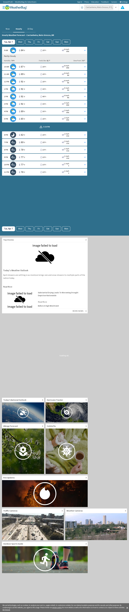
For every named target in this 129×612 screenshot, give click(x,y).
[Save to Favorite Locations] (82, 7)
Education (95, 2)
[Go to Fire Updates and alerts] (45, 491)
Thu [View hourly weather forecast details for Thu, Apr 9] (29, 42)
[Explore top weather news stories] (45, 240)
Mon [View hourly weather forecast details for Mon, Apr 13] (66, 42)
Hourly (19, 29)
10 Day (30, 29)
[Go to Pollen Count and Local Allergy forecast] (23, 449)
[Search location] (98, 7)
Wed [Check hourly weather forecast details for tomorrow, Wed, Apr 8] (20, 42)
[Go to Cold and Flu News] (67, 449)
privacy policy (57, 607)
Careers (114, 2)
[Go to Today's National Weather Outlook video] (23, 410)
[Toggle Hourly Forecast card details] (44, 50)
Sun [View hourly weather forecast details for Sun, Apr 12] (57, 42)
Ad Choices (6, 610)
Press (87, 2)
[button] (127, 607)
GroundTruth (8, 2)
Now (8, 29)
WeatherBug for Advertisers (25, 2)
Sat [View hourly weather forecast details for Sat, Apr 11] (47, 42)
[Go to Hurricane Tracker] (67, 410)
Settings (124, 2)
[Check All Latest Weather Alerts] (122, 7)
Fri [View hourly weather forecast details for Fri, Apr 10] (39, 42)
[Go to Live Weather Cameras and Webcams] (96, 524)
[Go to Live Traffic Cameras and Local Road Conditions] (33, 524)
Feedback (105, 2)
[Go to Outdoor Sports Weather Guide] (45, 557)
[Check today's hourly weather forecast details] (8, 42)
